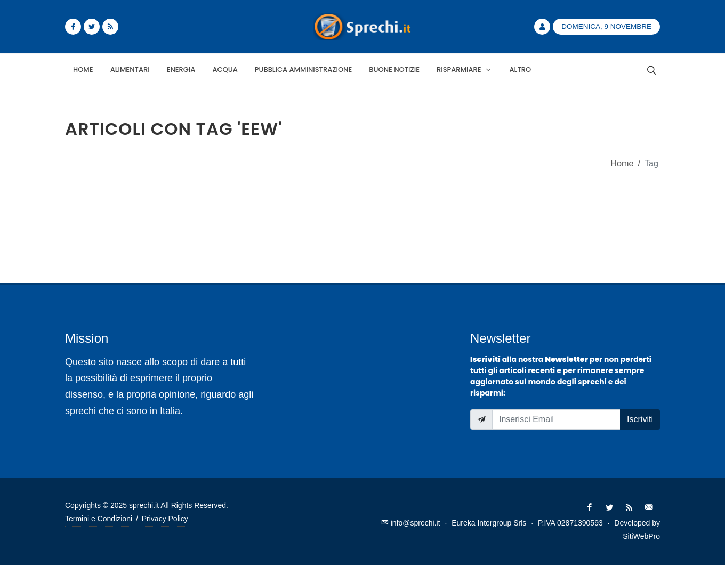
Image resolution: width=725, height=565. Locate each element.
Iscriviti (640, 419)
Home (621, 163)
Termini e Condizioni (98, 518)
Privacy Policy (165, 518)
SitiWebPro (641, 536)
